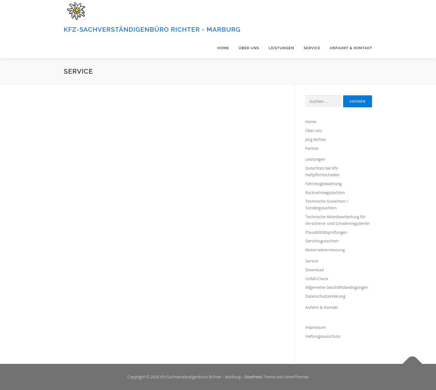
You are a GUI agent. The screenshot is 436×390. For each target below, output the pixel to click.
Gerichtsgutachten (322, 241)
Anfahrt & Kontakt (351, 48)
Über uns (249, 48)
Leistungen (281, 48)
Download (314, 269)
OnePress (253, 376)
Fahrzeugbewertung (323, 183)
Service (312, 48)
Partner (312, 148)
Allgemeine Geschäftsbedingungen (336, 287)
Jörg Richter (315, 139)
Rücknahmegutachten (325, 192)
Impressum (315, 327)
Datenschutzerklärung (325, 296)
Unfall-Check (316, 278)
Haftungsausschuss (322, 336)
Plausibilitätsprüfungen (326, 232)
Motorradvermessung (325, 249)
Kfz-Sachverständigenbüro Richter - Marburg (152, 29)
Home (223, 48)
